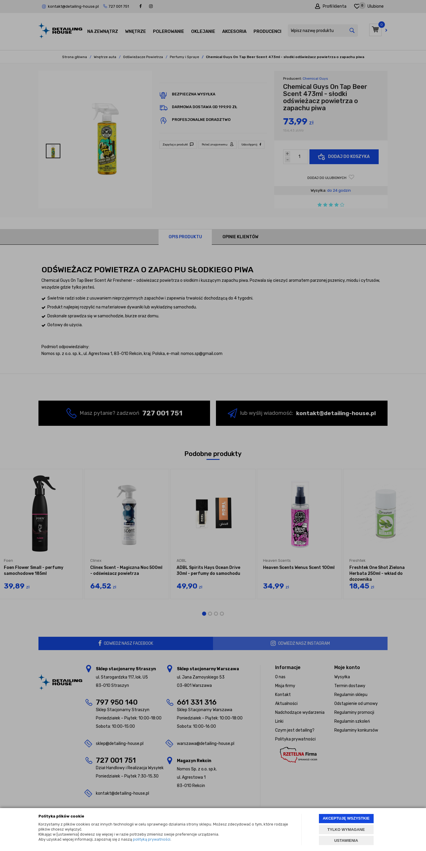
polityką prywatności (151, 839)
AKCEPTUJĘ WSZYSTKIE (346, 818)
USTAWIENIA (346, 840)
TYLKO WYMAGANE (346, 829)
